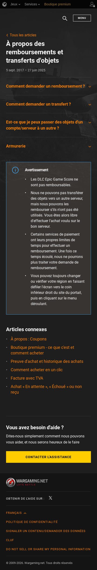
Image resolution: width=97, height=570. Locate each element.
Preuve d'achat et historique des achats (47, 361)
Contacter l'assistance (48, 457)
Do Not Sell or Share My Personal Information (48, 549)
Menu (82, 18)
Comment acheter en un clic (37, 369)
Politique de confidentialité (32, 522)
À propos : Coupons (29, 339)
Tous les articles (23, 35)
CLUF (10, 540)
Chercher (64, 20)
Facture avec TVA (27, 378)
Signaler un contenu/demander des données (46, 531)
